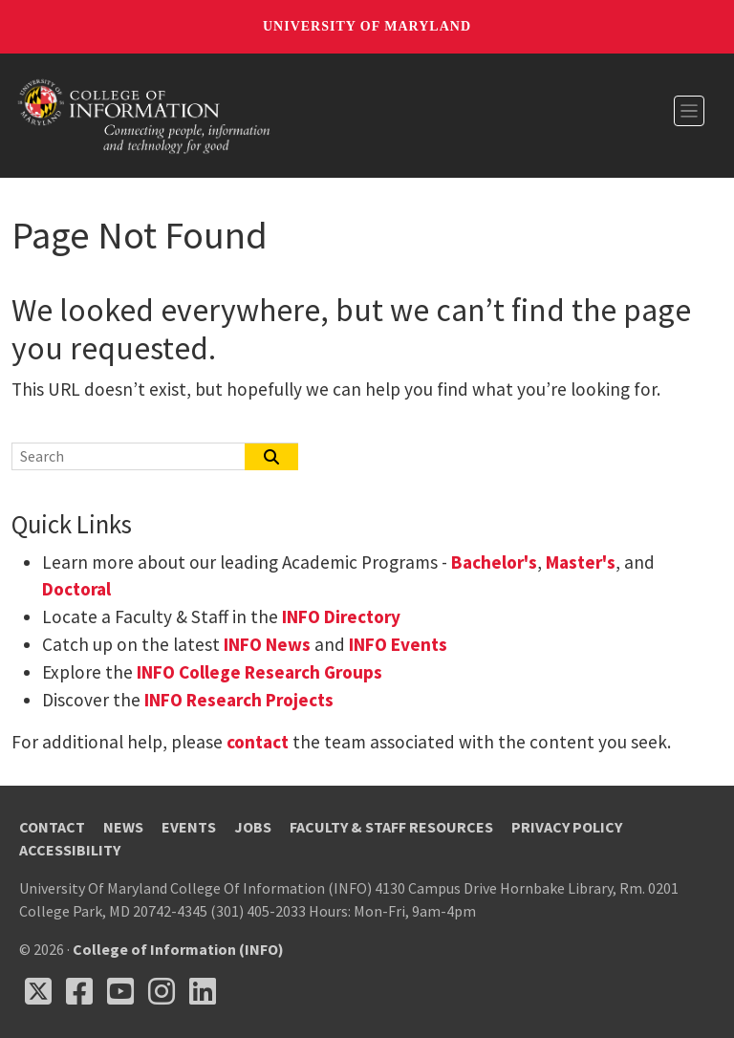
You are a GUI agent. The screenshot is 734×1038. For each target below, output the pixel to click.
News (123, 826)
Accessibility (69, 849)
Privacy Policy (566, 826)
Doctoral (76, 588)
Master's (580, 562)
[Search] (130, 455)
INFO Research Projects (239, 699)
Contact (52, 826)
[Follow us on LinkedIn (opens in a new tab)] (203, 991)
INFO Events (398, 644)
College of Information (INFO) (178, 949)
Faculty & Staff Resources (391, 826)
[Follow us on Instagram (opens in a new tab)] (161, 991)
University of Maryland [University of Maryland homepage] (367, 26)
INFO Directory (341, 616)
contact (258, 741)
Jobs (252, 826)
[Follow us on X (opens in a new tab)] (38, 991)
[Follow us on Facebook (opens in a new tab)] (79, 991)
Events (189, 826)
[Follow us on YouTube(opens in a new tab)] (120, 991)
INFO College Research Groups (257, 671)
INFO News (267, 644)
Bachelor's (494, 562)
